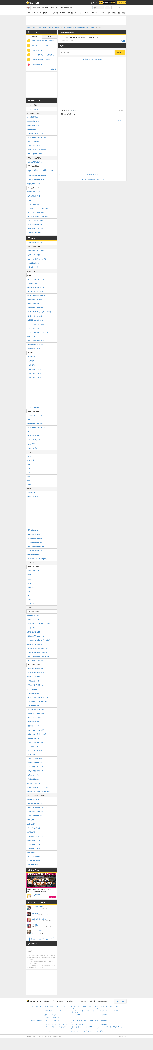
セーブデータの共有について (36, 673)
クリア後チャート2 (33, 361)
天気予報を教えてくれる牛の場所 (37, 701)
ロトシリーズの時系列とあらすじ (37, 807)
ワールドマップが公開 (34, 828)
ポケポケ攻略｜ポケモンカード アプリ (107, 1011)
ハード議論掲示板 (33, 117)
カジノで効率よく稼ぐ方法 (35, 660)
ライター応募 (120, 1001)
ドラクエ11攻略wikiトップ (35, 242)
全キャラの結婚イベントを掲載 (37, 259)
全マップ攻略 (31, 444)
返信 (119, 120)
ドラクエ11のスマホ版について (37, 811)
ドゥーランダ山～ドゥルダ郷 (36, 324)
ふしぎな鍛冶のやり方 (34, 783)
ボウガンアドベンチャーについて (37, 137)
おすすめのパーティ (33, 775)
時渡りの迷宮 (122, 13)
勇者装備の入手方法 (33, 722)
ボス (29, 419)
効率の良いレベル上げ (34, 619)
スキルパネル (79, 13)
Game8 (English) (102, 1001)
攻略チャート (47, 13)
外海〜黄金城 (31, 336)
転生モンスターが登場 (34, 192)
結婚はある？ (31, 824)
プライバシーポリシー (58, 1001)
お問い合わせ (83, 1001)
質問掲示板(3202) (33, 530)
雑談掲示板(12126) (33, 497)
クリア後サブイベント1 (34, 369)
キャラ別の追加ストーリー (35, 263)
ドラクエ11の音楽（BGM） (36, 758)
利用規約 (46, 1001)
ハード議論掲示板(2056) (35, 538)
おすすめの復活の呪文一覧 (35, 771)
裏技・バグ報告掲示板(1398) (36, 546)
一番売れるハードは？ (34, 146)
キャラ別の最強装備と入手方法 (41, 59)
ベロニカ (30, 587)
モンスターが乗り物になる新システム (39, 216)
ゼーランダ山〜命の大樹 (35, 316)
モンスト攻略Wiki (102, 1015)
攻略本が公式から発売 (34, 184)
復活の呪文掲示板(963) (34, 554)
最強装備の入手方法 (33, 615)
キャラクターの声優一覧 (35, 224)
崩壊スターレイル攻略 (50, 1015)
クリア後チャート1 (33, 357)
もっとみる (52, 69)
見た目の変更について (34, 779)
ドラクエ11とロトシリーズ (35, 836)
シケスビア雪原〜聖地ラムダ (36, 340)
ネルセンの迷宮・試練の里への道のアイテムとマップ (44, 41)
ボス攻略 (55, 13)
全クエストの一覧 (37, 50)
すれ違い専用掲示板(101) (35, 542)
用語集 (29, 485)
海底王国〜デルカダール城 (35, 320)
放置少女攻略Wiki (102, 1020)
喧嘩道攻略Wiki (101, 1031)
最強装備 (62, 13)
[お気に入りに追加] (98, 7)
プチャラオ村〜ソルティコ (35, 328)
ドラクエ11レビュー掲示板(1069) (37, 559)
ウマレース (31, 200)
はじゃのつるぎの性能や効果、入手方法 (78, 37)
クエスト (103, 13)
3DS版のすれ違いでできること (37, 133)
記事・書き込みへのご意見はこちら (92, 179)
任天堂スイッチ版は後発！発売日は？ (39, 150)
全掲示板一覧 (31, 493)
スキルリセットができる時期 (36, 730)
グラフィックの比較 (33, 141)
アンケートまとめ (33, 109)
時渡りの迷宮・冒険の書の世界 (37, 423)
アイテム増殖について (34, 693)
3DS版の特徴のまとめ (34, 844)
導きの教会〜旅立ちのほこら (36, 287)
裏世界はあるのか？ (33, 799)
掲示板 (49, 37)
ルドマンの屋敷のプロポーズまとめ (38, 697)
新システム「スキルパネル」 (36, 212)
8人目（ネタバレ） (33, 603)
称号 (29, 480)
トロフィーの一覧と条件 (35, 750)
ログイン (122, 3)
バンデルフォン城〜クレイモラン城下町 (39, 312)
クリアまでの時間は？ (34, 856)
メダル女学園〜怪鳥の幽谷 (35, 308)
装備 (29, 476)
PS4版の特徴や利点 (33, 125)
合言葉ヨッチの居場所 (34, 255)
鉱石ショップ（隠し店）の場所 (37, 734)
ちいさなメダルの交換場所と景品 (37, 648)
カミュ (29, 579)
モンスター (95, 13)
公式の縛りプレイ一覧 (34, 196)
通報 (122, 110)
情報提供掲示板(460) (34, 534)
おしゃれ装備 (31, 754)
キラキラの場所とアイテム (35, 762)
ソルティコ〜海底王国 (34, 303)
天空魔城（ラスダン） (34, 348)
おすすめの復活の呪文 (34, 738)
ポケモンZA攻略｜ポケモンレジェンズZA (55, 1007)
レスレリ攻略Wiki (102, 1024)
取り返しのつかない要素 (35, 644)
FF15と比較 (31, 820)
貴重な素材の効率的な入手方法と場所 (39, 656)
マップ (39, 13)
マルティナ (31, 599)
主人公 (29, 575)
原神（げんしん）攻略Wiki (51, 1020)
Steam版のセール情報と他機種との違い (39, 791)
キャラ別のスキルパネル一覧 (40, 45)
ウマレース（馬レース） (35, 440)
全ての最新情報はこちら (35, 162)
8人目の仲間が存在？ (34, 861)
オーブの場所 (31, 628)
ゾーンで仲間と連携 (33, 204)
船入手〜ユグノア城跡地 (35, 299)
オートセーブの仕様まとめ (35, 668)
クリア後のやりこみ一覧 (35, 415)
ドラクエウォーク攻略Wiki (51, 1017)
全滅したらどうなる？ (34, 681)
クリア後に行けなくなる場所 (36, 709)
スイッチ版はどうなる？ (35, 848)
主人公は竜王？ (32, 832)
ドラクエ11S (31, 13)
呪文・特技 (31, 460)
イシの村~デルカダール (34, 283)
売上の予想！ (31, 852)
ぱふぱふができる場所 (34, 717)
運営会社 (92, 1001)
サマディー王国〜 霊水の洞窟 (36, 295)
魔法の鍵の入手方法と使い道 (36, 636)
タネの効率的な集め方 (34, 705)
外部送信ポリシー (72, 1001)
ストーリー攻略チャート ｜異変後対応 (43, 55)
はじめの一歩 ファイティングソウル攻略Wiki (83, 1031)
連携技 (29, 464)
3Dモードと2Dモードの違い (36, 154)
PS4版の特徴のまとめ (34, 840)
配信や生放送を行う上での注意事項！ (39, 787)
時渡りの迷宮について (34, 129)
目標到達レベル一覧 (33, 726)
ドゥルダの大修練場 (33, 407)
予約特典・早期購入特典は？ (36, 180)
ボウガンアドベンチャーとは (36, 228)
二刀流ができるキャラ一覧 (35, 767)
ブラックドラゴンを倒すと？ (36, 685)
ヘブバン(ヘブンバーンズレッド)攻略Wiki (55, 1024)
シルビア (30, 591)
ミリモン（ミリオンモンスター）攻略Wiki (55, 1027)
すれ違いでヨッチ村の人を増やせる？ (39, 208)
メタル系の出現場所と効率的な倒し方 (39, 652)
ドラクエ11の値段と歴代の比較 (37, 175)
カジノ (29, 431)
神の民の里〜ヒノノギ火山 (35, 344)
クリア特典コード (33, 746)
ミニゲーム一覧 (32, 448)
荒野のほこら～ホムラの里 (35, 291)
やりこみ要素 (112, 13)
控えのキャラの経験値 (34, 677)
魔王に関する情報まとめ (35, 803)
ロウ (29, 595)
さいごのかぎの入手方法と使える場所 (39, 640)
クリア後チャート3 (33, 365)
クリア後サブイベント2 (34, 373)
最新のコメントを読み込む (92, 59)
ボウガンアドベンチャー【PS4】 (37, 427)
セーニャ (30, 583)
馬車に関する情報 (33, 865)
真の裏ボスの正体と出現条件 (36, 251)
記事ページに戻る (92, 174)
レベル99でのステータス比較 (36, 713)
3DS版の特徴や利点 (33, 121)
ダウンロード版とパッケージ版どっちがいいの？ (41, 170)
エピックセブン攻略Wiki (77, 1024)
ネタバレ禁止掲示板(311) (35, 550)
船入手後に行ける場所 (34, 632)
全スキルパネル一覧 (33, 571)
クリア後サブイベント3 (34, 377)
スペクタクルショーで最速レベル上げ (39, 624)
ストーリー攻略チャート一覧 (36, 279)
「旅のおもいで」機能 (34, 233)
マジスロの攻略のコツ (34, 436)
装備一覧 (70, 13)
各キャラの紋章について (35, 816)
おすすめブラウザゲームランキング (42, 939)
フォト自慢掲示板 (37, 64)
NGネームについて (33, 689)
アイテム (87, 13)
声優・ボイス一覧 (33, 267)
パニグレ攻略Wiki (49, 1031)
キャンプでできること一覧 (35, 220)
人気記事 (34, 37)
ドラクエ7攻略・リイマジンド (52, 1011)
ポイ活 (93, 2)
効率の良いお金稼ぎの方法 (35, 742)
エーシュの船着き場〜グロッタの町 (38, 332)
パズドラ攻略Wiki (75, 1015)
